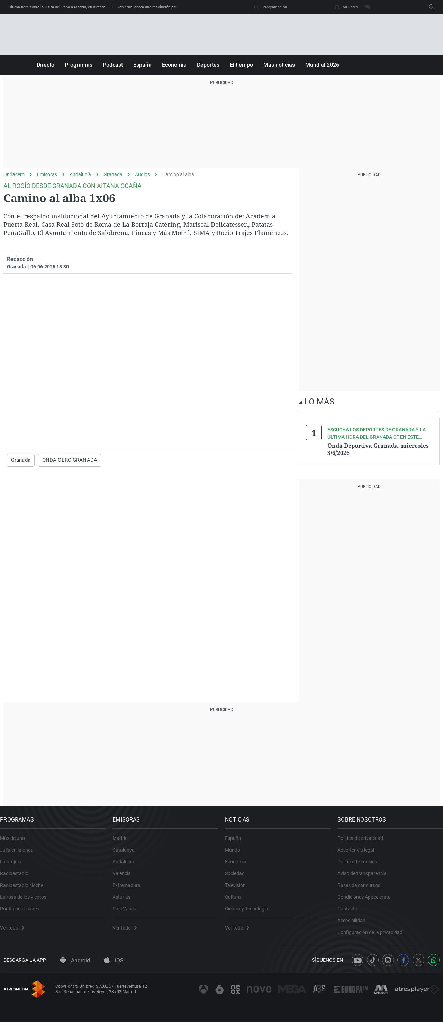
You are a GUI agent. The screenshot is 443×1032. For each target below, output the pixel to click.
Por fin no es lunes (23, 913)
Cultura (236, 901)
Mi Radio (346, 7)
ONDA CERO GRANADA (67, 460)
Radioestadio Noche (25, 889)
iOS (114, 970)
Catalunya (127, 854)
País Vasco (128, 913)
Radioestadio (17, 878)
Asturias (125, 901)
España (142, 65)
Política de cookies (360, 866)
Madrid (123, 842)
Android (75, 970)
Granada (113, 174)
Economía (174, 65)
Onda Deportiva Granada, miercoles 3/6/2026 (378, 449)
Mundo (236, 854)
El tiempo (241, 65)
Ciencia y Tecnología (250, 913)
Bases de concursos (362, 889)
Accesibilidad (355, 925)
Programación (270, 7)
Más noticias (279, 65)
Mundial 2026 (322, 65)
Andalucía (80, 174)
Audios (142, 174)
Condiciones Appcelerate (367, 901)
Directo (45, 65)
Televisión (238, 889)
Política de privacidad (364, 842)
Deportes (208, 65)
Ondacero (14, 174)
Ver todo (15, 932)
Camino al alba (178, 174)
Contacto (351, 913)
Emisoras (47, 174)
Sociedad (238, 878)
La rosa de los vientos (26, 901)
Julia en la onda (20, 854)
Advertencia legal (359, 854)
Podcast (113, 65)
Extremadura (130, 889)
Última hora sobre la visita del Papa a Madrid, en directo (57, 7)
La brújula (14, 866)
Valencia (125, 878)
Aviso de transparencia (365, 878)
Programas (78, 65)
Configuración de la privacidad (373, 937)
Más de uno (15, 842)
